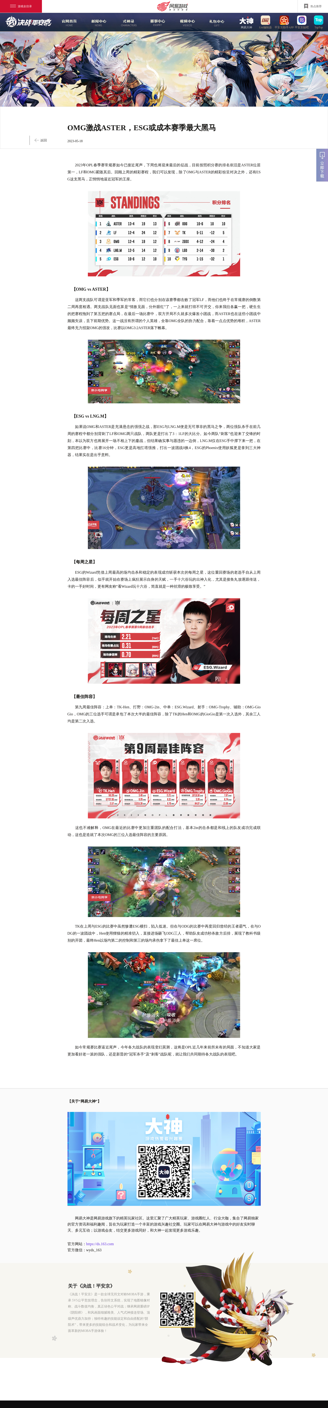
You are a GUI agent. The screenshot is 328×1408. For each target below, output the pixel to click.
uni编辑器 (265, 22)
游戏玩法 (216, 22)
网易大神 (246, 22)
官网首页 (68, 22)
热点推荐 (313, 6)
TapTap (319, 22)
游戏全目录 (21, 6)
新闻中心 (98, 22)
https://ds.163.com (100, 1244)
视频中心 (186, 22)
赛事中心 (157, 22)
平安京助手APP (284, 22)
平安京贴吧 (302, 22)
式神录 (127, 22)
